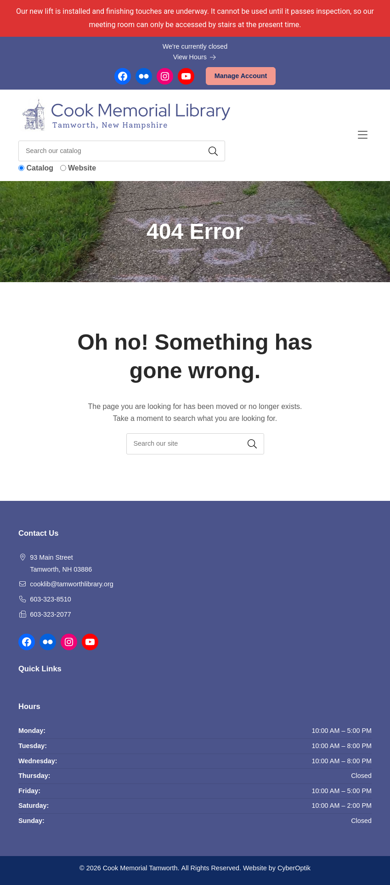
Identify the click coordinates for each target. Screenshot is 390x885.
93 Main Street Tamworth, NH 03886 (61, 563)
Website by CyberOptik (277, 868)
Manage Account (241, 75)
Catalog (39, 168)
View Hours (194, 57)
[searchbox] (195, 443)
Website (82, 168)
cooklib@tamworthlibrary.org (71, 584)
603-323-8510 (50, 599)
